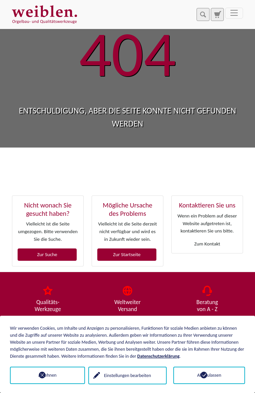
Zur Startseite (127, 254)
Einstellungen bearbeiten (127, 375)
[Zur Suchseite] (217, 14)
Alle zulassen (209, 375)
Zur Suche (47, 254)
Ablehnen (46, 375)
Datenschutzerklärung (158, 356)
